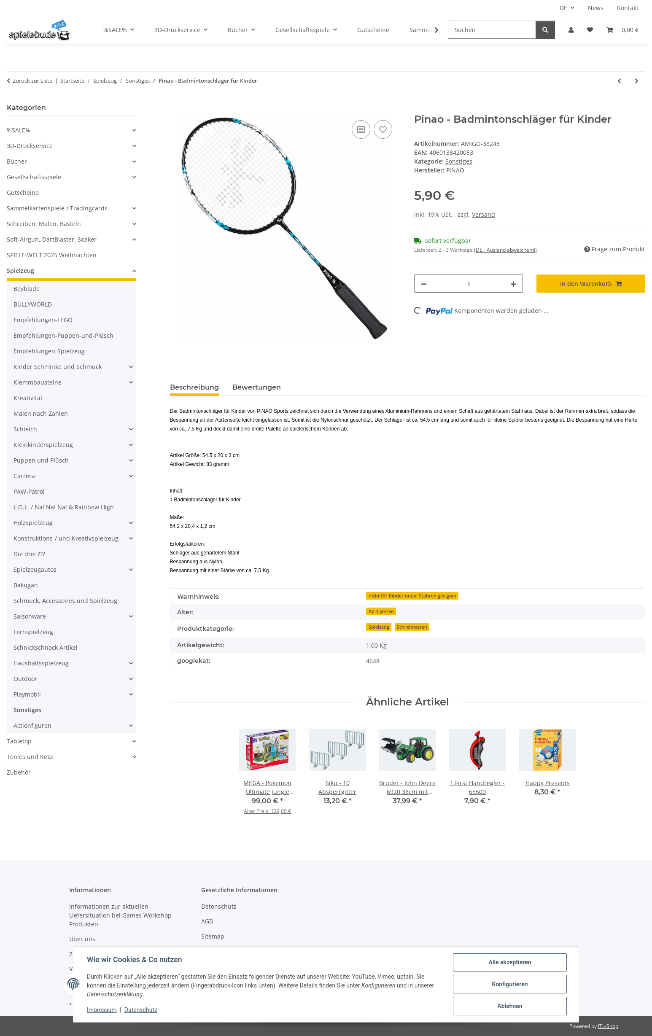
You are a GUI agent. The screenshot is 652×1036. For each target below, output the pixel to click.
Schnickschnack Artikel (45, 647)
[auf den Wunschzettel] (383, 129)
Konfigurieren (510, 984)
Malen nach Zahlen (40, 413)
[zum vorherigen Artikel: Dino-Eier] (619, 81)
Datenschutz (140, 1009)
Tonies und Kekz (30, 757)
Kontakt (628, 8)
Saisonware (29, 616)
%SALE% (18, 130)
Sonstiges (458, 161)
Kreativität (28, 398)
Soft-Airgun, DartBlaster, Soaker (52, 239)
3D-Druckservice (30, 146)
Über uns (82, 939)
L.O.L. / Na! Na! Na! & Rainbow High (63, 507)
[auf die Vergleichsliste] (361, 129)
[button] (571, 29)
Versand (483, 214)
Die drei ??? (29, 554)
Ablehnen (509, 1006)
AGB (207, 921)
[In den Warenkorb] (176, 108)
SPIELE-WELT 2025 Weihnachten (52, 255)
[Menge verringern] (424, 283)
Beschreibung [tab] (194, 387)
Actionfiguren (32, 725)
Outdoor (25, 679)
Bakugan (25, 585)
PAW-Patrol (29, 491)
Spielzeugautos (35, 569)
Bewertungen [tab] (256, 387)
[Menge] (468, 283)
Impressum (101, 1009)
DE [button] (563, 8)
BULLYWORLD (32, 304)
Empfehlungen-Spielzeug (49, 351)
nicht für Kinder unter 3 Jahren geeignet (412, 596)
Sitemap (212, 936)
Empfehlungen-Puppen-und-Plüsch (63, 335)
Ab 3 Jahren (381, 611)
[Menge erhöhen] (513, 283)
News (596, 8)
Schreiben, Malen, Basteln (44, 224)
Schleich (25, 429)
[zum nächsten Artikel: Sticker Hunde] (636, 81)
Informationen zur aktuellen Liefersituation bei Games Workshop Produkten (120, 915)
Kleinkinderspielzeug (43, 445)
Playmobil (27, 694)
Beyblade (26, 289)
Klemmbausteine (37, 382)
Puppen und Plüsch (41, 460)
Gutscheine (23, 192)
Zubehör (19, 772)
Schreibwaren (412, 627)
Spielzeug (379, 627)
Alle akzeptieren (509, 962)
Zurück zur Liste (32, 80)
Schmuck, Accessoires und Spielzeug (65, 601)
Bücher (17, 161)
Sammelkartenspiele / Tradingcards (57, 208)
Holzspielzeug (33, 523)
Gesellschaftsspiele (34, 177)
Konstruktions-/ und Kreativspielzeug (66, 538)
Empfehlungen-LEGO (43, 320)
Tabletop (19, 741)
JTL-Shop (608, 1026)
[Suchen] (492, 30)
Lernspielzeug (33, 632)
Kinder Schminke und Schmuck (57, 367)
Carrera (24, 476)
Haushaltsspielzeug (41, 663)
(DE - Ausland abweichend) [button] (505, 249)
